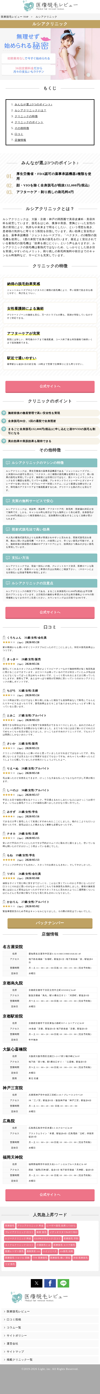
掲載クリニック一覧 (20, 1359)
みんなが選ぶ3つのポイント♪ (33, 104)
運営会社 (12, 1343)
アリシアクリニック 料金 (30, 1225)
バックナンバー (50, 923)
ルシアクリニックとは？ (30, 110)
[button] (36, 1283)
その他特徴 (22, 128)
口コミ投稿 (14, 1319)
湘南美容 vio (33, 1251)
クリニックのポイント (29, 122)
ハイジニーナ (50, 1251)
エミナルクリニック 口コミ (19, 1245)
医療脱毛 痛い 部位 (60, 1258)
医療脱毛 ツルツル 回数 (17, 1258)
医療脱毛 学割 (71, 1238)
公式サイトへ (50, 386)
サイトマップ (15, 1351)
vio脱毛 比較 (66, 1251)
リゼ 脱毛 (10, 1264)
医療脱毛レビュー (18, 1311)
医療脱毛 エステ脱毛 (64, 1245)
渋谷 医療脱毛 (80, 1258)
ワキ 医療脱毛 (40, 1258)
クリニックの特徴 (26, 116)
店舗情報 (20, 140)
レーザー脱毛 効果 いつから (61, 1225)
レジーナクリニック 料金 (18, 1238)
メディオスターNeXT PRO (63, 1232)
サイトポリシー (17, 1335)
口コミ (19, 134)
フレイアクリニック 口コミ (19, 1232)
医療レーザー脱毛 (14, 1251)
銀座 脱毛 (42, 1232)
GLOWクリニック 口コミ (47, 1238)
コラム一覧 (14, 1327)
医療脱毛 (9, 1225)
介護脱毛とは (43, 1245)
